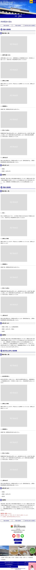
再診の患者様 (18, 25)
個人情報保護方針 (9, 564)
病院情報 (31, 557)
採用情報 (3, 559)
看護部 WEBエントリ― (32, 564)
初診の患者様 (6, 25)
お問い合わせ (27, 562)
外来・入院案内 (15, 557)
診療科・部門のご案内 (6, 557)
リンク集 (9, 566)
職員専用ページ (18, 542)
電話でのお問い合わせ (18, 532)
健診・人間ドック (23, 557)
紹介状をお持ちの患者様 (30, 25)
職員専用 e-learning (18, 539)
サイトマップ (27, 564)
